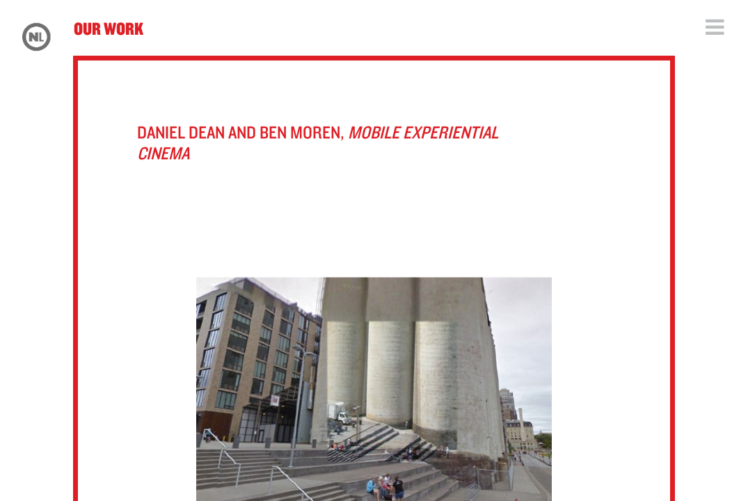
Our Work (108, 28)
